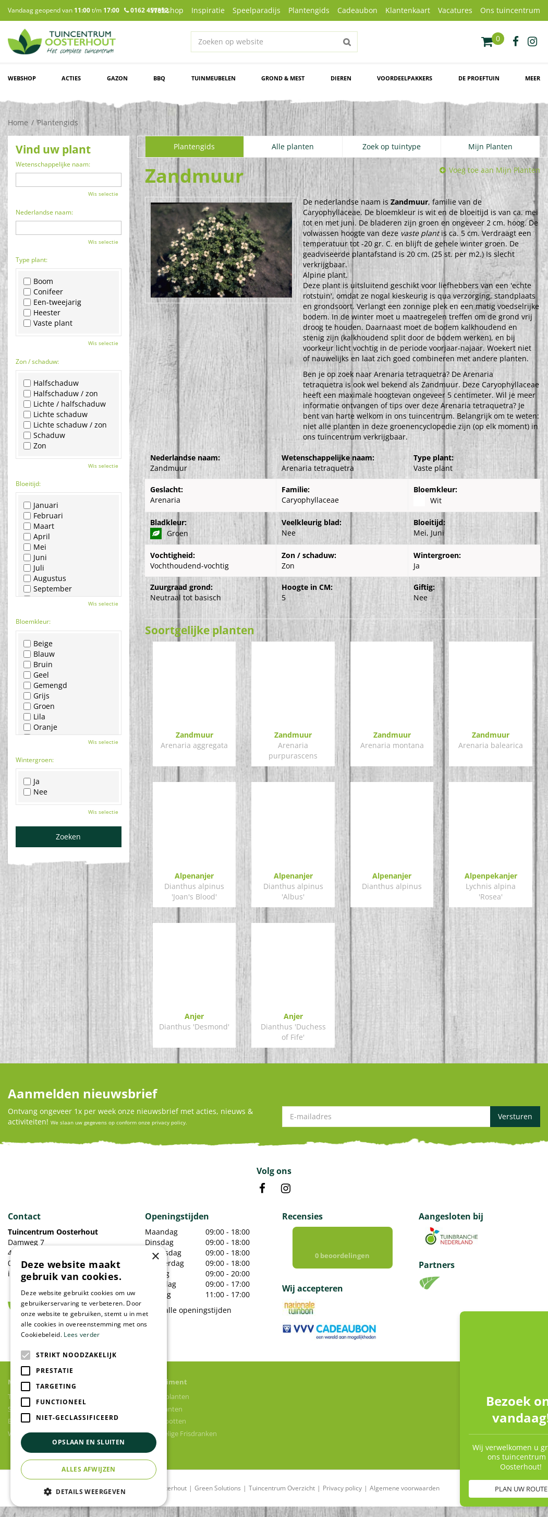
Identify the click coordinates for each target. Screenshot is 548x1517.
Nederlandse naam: (44, 212)
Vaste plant (47, 323)
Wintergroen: (35, 759)
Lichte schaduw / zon (65, 425)
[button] (88, 1491)
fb (515, 42)
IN (286, 1188)
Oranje (40, 727)
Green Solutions (217, 1498)
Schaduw (44, 435)
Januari (40, 505)
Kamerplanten (167, 1407)
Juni (35, 557)
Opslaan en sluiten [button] (88, 1442)
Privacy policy (342, 1498)
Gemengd (45, 685)
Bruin (38, 664)
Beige (38, 643)
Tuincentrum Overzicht (282, 1498)
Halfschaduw (51, 383)
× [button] (155, 1257)
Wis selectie (103, 193)
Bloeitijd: (28, 483)
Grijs (36, 696)
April (36, 536)
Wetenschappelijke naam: (53, 164)
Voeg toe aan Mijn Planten (494, 170)
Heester (41, 312)
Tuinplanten (163, 1419)
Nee (35, 792)
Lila (34, 716)
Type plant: (31, 259)
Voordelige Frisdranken (181, 1444)
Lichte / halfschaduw (64, 404)
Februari (43, 515)
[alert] (88, 1376)
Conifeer (43, 291)
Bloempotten (165, 1431)
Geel (36, 675)
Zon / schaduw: (37, 361)
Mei (34, 547)
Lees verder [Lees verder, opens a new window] (82, 1334)
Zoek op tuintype (391, 146)
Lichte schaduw (55, 414)
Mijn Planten (490, 146)
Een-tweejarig (52, 302)
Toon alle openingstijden (188, 1310)
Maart (38, 526)
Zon (34, 445)
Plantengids (194, 146)
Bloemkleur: (33, 621)
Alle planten (293, 146)
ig (532, 42)
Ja (31, 781)
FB (262, 1188)
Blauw (39, 654)
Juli (33, 568)
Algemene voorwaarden (405, 1498)
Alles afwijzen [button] (89, 1469)
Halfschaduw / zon (60, 393)
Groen (39, 706)
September (47, 588)
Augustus (44, 578)
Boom (38, 281)
